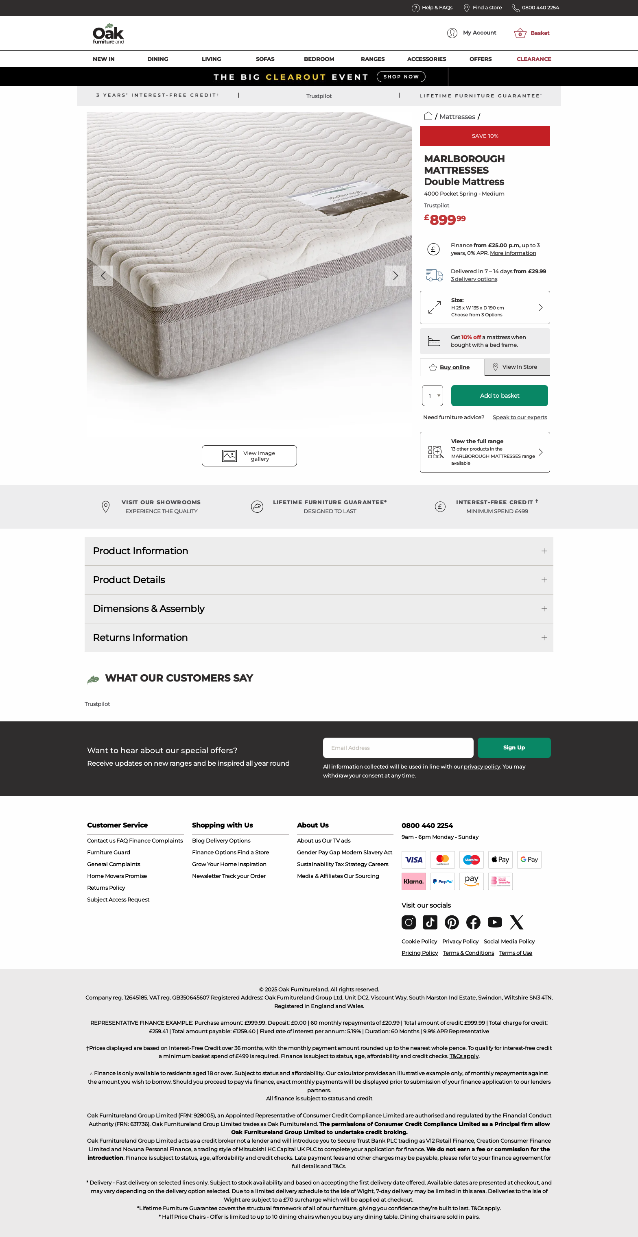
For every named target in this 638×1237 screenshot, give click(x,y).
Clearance (534, 59)
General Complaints (113, 864)
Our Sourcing (361, 876)
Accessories (426, 59)
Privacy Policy (460, 941)
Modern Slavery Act (366, 852)
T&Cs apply (464, 1056)
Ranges (373, 59)
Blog (198, 840)
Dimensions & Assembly (148, 608)
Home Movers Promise (117, 876)
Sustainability (315, 864)
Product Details (129, 580)
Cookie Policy (419, 941)
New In (104, 59)
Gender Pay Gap (318, 852)
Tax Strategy (351, 864)
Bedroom (319, 59)
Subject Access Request (118, 899)
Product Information (140, 551)
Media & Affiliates (320, 876)
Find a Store (253, 852)
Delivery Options (228, 840)
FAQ (122, 840)
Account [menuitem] (471, 33)
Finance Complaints (156, 840)
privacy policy (482, 766)
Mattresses (457, 117)
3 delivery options (474, 279)
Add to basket (500, 395)
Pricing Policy (420, 953)
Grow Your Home (214, 864)
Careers (378, 864)
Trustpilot (319, 96)
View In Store (514, 367)
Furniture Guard (108, 852)
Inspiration (252, 864)
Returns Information (140, 637)
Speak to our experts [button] (520, 417)
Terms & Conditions (468, 953)
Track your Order (244, 876)
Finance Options (214, 852)
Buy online (449, 367)
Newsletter (206, 876)
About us (309, 840)
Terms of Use (515, 953)
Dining (157, 59)
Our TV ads (336, 840)
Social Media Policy (509, 941)
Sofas (265, 59)
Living (211, 59)
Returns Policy (106, 887)
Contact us (101, 840)
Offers (481, 59)
